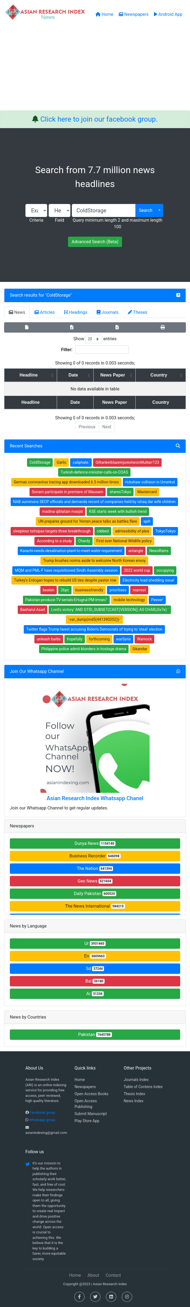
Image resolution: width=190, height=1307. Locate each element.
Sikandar (139, 649)
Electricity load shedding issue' (149, 580)
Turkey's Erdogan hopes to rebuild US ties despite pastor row (65, 580)
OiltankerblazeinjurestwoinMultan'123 (127, 462)
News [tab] (17, 312)
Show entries (95, 339)
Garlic (61, 462)
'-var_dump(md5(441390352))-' (94, 619)
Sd (95, 968)
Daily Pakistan (95, 893)
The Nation (95, 868)
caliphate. (81, 462)
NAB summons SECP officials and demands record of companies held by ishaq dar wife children (94, 501)
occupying (165, 570)
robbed (103, 531)
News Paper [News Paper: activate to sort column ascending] (110, 375)
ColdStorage (58, 295)
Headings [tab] (76, 312)
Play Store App (87, 1121)
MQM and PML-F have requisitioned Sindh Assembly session (66, 570)
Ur (95, 943)
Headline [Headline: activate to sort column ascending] (26, 375)
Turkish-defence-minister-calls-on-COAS (94, 472)
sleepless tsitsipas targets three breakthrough (52, 531)
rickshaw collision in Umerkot (150, 482)
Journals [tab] (107, 312)
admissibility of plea (132, 531)
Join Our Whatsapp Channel (37, 671)
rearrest (139, 590)
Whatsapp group (42, 1120)
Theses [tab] (137, 312)
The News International (95, 906)
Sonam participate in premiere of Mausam (67, 492)
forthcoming (99, 639)
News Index (133, 1101)
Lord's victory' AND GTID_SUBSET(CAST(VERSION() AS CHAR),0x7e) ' (109, 609)
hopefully (74, 639)
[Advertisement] (95, 69)
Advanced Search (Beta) (95, 241)
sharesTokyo (120, 492)
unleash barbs (49, 639)
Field (59, 220)
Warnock (144, 639)
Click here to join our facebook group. (99, 119)
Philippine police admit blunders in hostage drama (83, 649)
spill (146, 521)
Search (145, 210)
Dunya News (95, 843)
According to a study (54, 541)
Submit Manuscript (91, 1114)
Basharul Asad (32, 609)
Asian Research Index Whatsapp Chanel (95, 798)
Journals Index (136, 1079)
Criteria (36, 220)
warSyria (123, 639)
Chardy (84, 541)
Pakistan (95, 1034)
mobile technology (129, 600)
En (95, 956)
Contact (113, 1275)
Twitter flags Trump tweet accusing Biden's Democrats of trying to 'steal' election (94, 629)
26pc (65, 590)
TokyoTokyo (165, 531)
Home (80, 1079)
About (93, 1275)
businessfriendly (89, 590)
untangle (135, 551)
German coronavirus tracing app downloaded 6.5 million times (66, 482)
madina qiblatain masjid (62, 511)
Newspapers (85, 1087)
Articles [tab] (44, 312)
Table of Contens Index (143, 1087)
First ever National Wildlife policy (124, 541)
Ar (95, 993)
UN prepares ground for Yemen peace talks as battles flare (87, 521)
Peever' (157, 600)
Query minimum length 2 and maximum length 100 (117, 223)
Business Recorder (95, 856)
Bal (95, 981)
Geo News (95, 881)
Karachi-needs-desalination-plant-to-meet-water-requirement (71, 551)
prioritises (117, 590)
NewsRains (158, 551)
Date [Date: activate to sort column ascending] (65, 375)
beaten (49, 590)
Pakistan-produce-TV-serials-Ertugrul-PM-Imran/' (66, 600)
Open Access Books (91, 1094)
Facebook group (42, 1112)
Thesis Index (134, 1094)
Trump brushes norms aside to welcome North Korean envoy (94, 560)
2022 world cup (137, 570)
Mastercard (147, 492)
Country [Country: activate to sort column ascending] (161, 375)
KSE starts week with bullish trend (117, 511)
